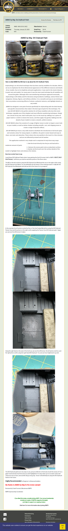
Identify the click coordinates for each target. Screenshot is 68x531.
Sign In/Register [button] (59, 9)
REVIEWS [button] (20, 9)
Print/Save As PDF (57, 20)
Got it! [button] (62, 527)
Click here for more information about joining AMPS (34, 505)
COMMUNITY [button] (30, 9)
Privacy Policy (28, 520)
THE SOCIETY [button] (42, 9)
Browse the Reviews (46, 20)
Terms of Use (28, 518)
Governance (28, 516)
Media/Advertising (29, 513)
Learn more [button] (7, 528)
